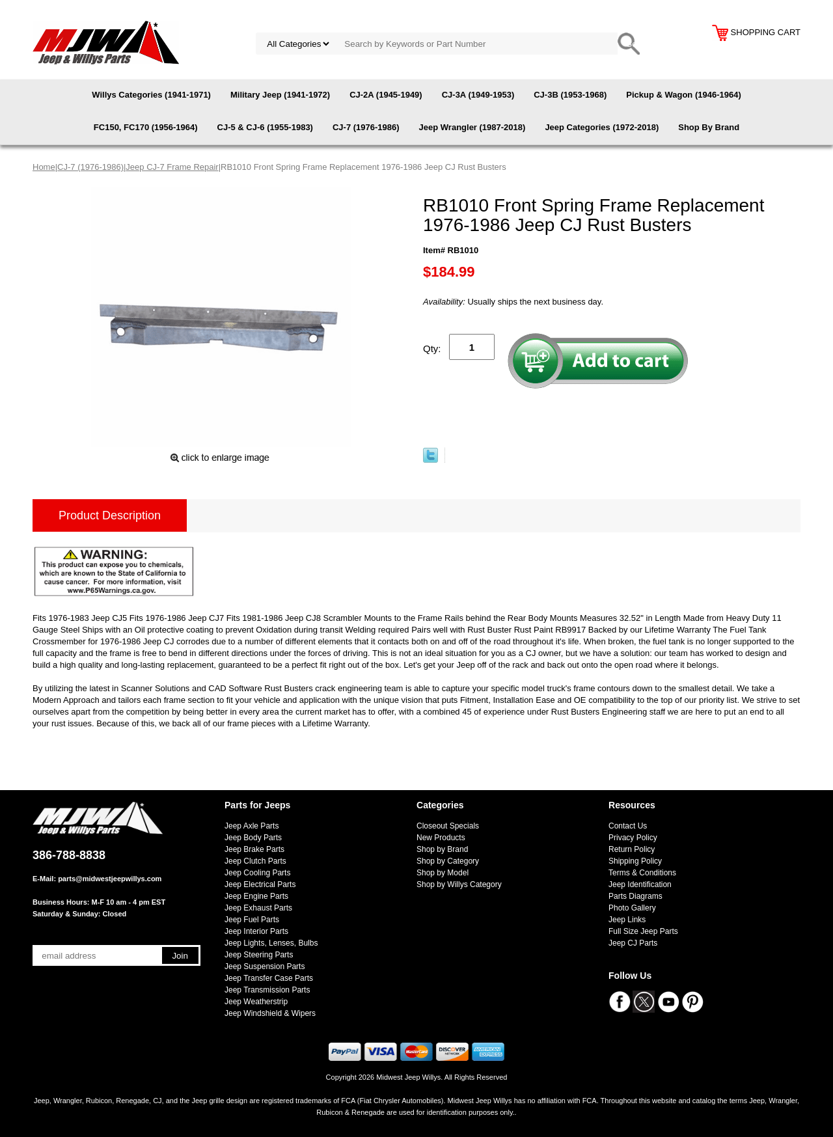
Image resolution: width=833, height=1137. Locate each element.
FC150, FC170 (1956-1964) (146, 127)
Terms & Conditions (642, 872)
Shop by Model (442, 872)
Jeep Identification (640, 884)
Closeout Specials (447, 825)
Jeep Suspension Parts (265, 966)
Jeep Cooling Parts (257, 872)
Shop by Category (447, 861)
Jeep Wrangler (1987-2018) (472, 127)
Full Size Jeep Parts (643, 931)
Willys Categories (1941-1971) (151, 95)
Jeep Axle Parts (252, 825)
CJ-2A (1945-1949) (385, 95)
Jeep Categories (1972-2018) (602, 127)
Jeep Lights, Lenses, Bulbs (271, 943)
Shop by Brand (442, 849)
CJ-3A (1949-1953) (478, 95)
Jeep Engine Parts (256, 896)
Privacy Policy (632, 837)
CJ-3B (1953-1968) (570, 95)
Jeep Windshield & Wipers (270, 1013)
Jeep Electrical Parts (260, 884)
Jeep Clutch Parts (255, 861)
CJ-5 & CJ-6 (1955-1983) (265, 127)
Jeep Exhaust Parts (258, 907)
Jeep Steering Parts (259, 954)
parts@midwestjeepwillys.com (109, 879)
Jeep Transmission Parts (267, 989)
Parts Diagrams (635, 896)
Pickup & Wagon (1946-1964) (683, 95)
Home (44, 167)
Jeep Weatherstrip (256, 1001)
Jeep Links (627, 919)
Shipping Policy (635, 861)
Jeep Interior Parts (256, 931)
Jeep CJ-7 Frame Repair (172, 167)
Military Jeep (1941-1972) (280, 95)
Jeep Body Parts (253, 837)
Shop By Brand (708, 127)
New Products (440, 837)
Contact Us (627, 825)
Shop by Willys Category (459, 884)
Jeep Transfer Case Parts (269, 978)
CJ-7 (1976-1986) (366, 127)
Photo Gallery (632, 907)
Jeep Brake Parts (254, 849)
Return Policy (631, 849)
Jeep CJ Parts (632, 943)
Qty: (432, 348)
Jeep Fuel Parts (252, 919)
